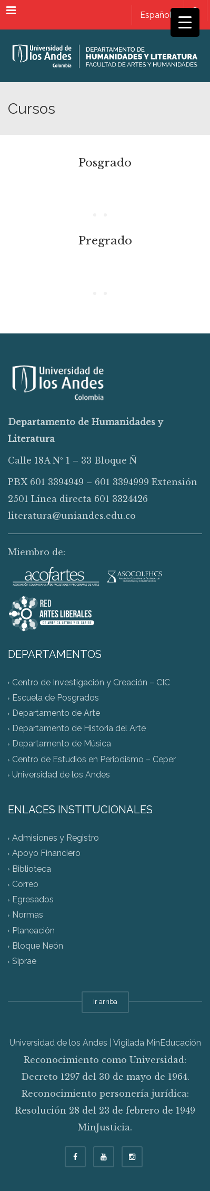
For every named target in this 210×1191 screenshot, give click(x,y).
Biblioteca (31, 869)
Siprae (24, 961)
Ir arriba (105, 1002)
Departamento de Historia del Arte (79, 729)
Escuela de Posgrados (55, 698)
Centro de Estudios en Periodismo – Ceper (94, 759)
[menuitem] (155, 15)
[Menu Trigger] (185, 22)
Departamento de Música (61, 744)
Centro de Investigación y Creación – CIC (91, 682)
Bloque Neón (37, 946)
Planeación (33, 931)
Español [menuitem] (156, 15)
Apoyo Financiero (46, 854)
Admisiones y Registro (55, 838)
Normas (27, 915)
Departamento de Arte (56, 713)
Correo (25, 884)
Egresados (33, 900)
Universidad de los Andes (61, 775)
